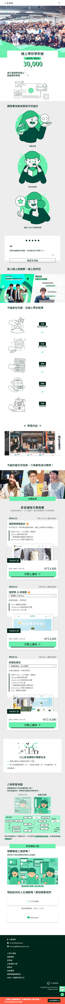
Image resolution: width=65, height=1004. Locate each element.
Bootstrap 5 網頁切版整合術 (22, 539)
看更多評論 (32, 260)
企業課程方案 (12, 963)
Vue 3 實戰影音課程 (18, 604)
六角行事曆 (11, 953)
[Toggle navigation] (59, 3)
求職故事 (32, 498)
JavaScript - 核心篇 (18, 609)
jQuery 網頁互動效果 (19, 534)
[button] (13, 247)
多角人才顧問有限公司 (15, 977)
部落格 (9, 960)
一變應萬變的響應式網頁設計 (22, 537)
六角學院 (11, 939)
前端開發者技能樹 (41, 836)
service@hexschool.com (18, 946)
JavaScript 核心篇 (18, 682)
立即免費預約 (54, 1000)
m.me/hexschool (15, 943)
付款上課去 (32, 574)
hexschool (33, 917)
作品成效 (14, 560)
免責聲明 (10, 970)
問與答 (9, 967)
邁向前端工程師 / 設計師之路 (32, 886)
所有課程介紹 (32, 846)
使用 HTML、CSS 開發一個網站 (23, 531)
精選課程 (10, 956)
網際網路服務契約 (14, 974)
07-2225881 (32, 901)
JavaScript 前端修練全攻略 (21, 607)
